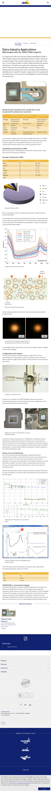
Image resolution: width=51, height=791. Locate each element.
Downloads (33, 43)
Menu (3, 2)
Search (47, 2)
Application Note (12, 647)
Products (25, 43)
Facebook (21, 704)
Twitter (25, 704)
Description (18, 43)
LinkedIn (30, 704)
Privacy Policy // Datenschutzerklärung (20, 783)
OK (45, 789)
